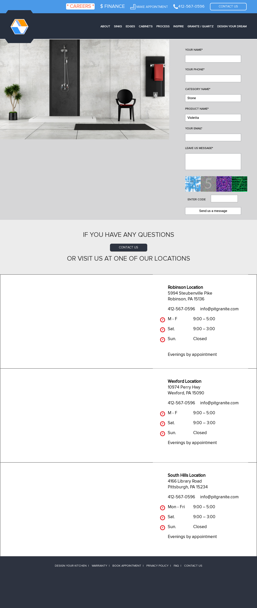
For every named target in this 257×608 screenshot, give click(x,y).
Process (163, 26)
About (105, 26)
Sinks (118, 26)
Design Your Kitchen (71, 565)
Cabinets (146, 26)
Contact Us (193, 565)
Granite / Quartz (200, 26)
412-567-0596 (181, 309)
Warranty (99, 565)
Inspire (178, 26)
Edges (130, 26)
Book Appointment (126, 565)
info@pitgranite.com (219, 309)
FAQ (176, 565)
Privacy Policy (157, 565)
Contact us (228, 6)
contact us (128, 247)
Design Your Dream (232, 26)
